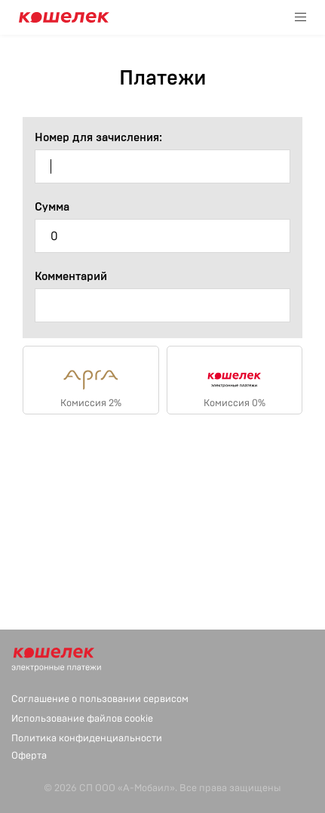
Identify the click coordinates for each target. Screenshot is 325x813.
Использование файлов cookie (82, 719)
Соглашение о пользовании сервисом (100, 699)
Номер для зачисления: (98, 137)
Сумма (52, 207)
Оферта (29, 756)
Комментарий (71, 276)
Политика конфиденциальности (86, 738)
